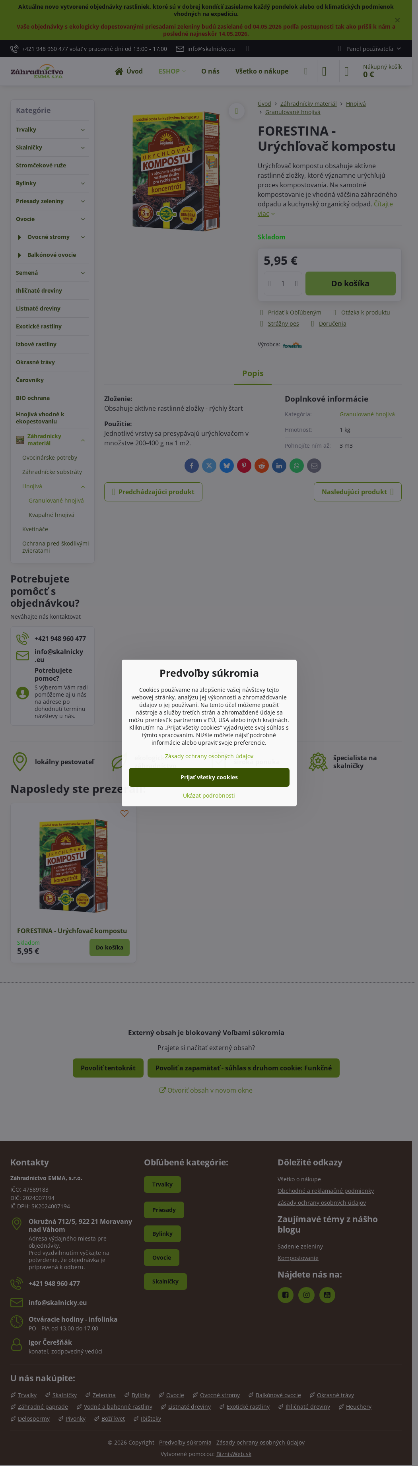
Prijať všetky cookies (209, 777)
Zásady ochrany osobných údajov (209, 756)
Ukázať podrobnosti (209, 795)
